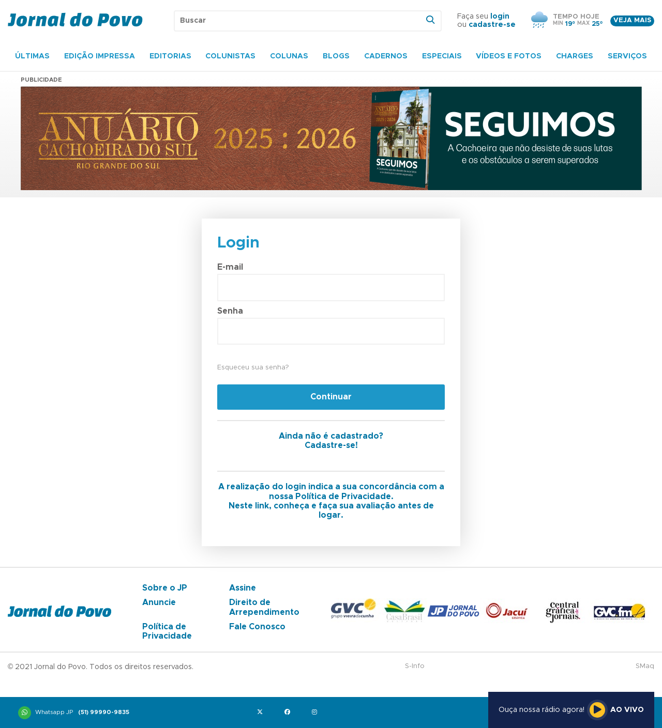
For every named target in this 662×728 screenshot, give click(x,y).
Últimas (32, 56)
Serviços (627, 56)
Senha (230, 311)
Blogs (336, 56)
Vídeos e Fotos (508, 56)
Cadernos (386, 56)
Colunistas (230, 56)
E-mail (230, 267)
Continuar (331, 397)
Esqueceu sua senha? (253, 367)
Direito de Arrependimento (264, 607)
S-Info (415, 666)
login (499, 16)
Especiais (442, 56)
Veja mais (632, 20)
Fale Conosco (257, 627)
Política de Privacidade (167, 631)
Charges (574, 56)
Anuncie (159, 602)
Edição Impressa (99, 56)
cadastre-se (492, 24)
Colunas (289, 56)
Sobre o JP (164, 588)
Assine (242, 588)
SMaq (645, 666)
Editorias (170, 56)
